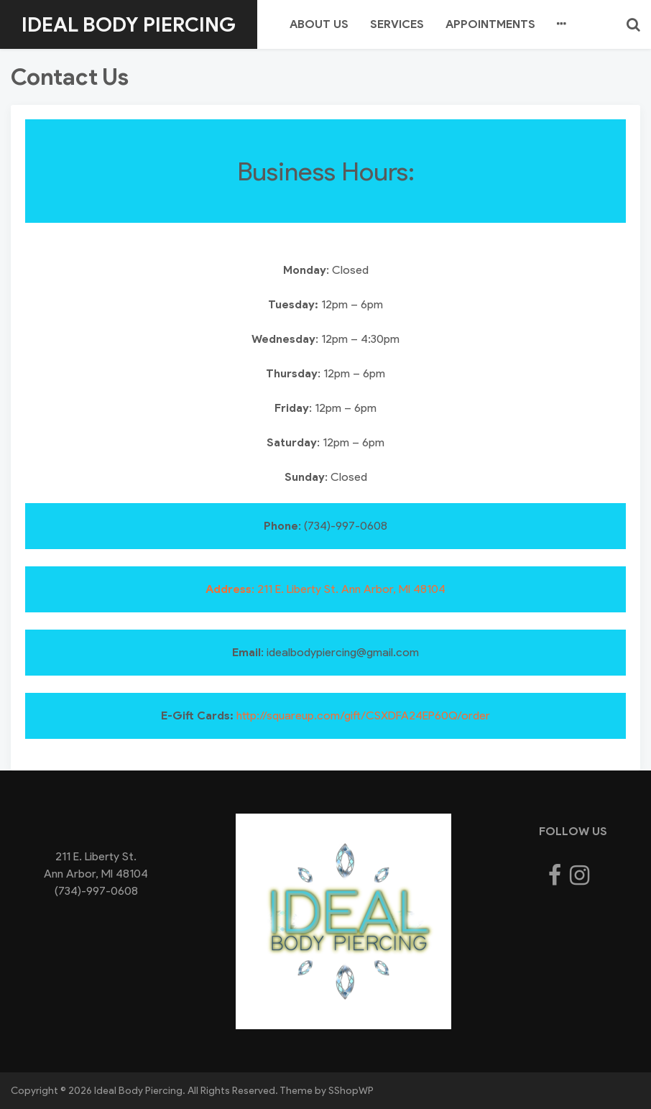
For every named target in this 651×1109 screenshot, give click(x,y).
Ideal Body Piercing (129, 24)
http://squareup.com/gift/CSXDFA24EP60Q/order (363, 715)
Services (397, 24)
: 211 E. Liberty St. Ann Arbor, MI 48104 (348, 589)
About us (319, 24)
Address (228, 589)
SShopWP (351, 1091)
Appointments (490, 24)
